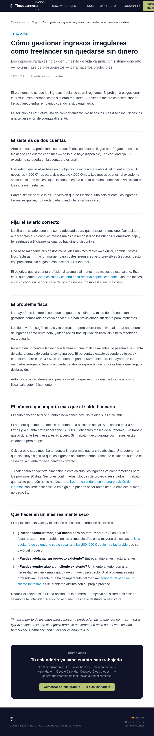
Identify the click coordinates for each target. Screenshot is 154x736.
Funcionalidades (63, 5)
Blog (125, 5)
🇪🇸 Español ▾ (137, 717)
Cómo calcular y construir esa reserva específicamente (76, 277)
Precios (88, 5)
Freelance (20, 34)
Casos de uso (40, 6)
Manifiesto (108, 5)
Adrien (59, 76)
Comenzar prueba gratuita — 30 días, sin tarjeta (77, 686)
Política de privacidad (134, 725)
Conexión (134, 5)
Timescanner (18, 22)
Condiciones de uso (134, 722)
